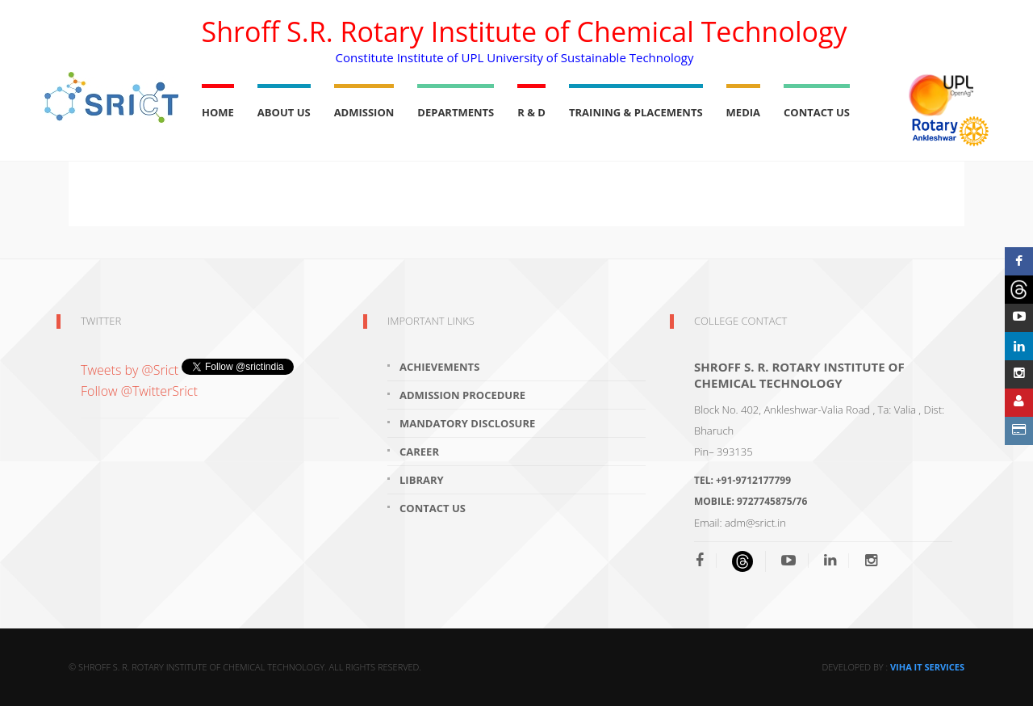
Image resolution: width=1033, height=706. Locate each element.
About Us (284, 112)
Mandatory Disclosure (467, 423)
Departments (455, 112)
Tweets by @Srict (131, 370)
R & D (531, 112)
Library (421, 480)
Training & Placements (636, 112)
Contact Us (817, 112)
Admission (364, 112)
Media (743, 112)
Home (218, 112)
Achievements (439, 366)
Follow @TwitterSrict (139, 391)
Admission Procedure (462, 395)
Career (419, 451)
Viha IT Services (927, 667)
